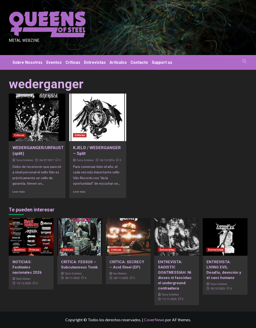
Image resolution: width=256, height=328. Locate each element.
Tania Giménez (25, 160)
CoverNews (154, 319)
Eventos (54, 62)
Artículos (118, 62)
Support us (162, 62)
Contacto (139, 62)
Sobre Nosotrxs (27, 62)
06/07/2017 (46, 160)
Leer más (18, 191)
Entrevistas (95, 62)
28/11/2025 (121, 278)
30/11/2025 (72, 278)
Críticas (73, 62)
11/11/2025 (169, 299)
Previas (34, 249)
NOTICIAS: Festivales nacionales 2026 (27, 267)
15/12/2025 (23, 283)
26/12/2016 (107, 160)
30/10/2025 (217, 288)
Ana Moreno (119, 273)
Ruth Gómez (23, 278)
